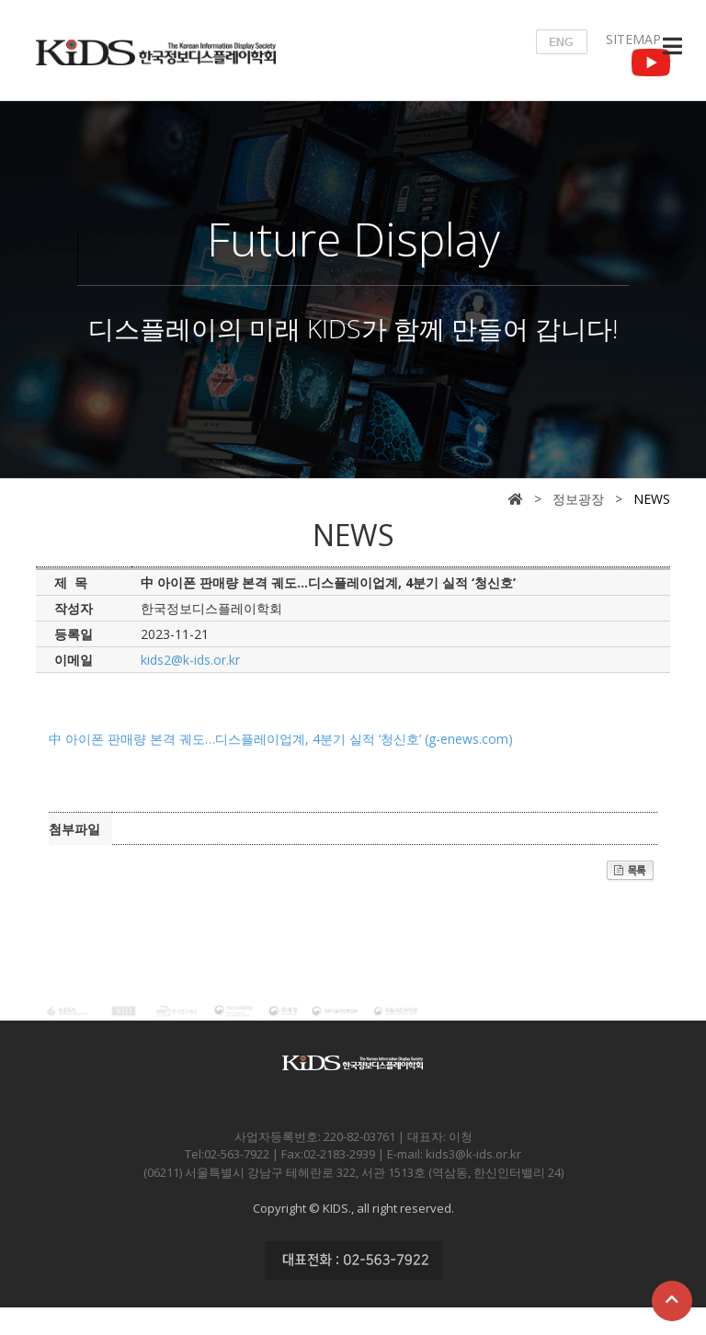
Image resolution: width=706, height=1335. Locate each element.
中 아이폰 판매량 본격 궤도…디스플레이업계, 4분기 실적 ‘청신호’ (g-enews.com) (281, 738)
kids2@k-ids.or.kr (190, 659)
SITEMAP (633, 39)
